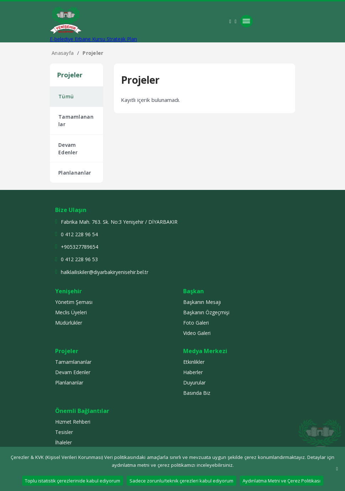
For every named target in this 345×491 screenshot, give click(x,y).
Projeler (93, 53)
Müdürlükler (68, 323)
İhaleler (63, 443)
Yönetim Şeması (73, 302)
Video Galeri (197, 333)
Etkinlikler (194, 362)
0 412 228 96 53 (79, 260)
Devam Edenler (68, 149)
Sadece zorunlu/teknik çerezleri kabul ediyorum (181, 480)
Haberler (193, 372)
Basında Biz (196, 393)
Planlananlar (75, 173)
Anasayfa (63, 53)
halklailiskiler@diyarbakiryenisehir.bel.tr (104, 272)
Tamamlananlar (76, 121)
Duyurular (194, 383)
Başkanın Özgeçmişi (206, 313)
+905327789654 (79, 247)
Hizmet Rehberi (72, 422)
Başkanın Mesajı (202, 302)
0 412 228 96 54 (79, 235)
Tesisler (64, 432)
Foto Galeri (196, 323)
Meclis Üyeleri (71, 313)
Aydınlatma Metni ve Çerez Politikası (281, 480)
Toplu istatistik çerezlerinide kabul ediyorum (72, 480)
